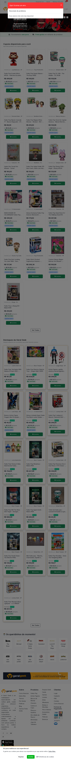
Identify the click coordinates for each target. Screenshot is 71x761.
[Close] (61, 4)
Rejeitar (21, 757)
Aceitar (30, 757)
